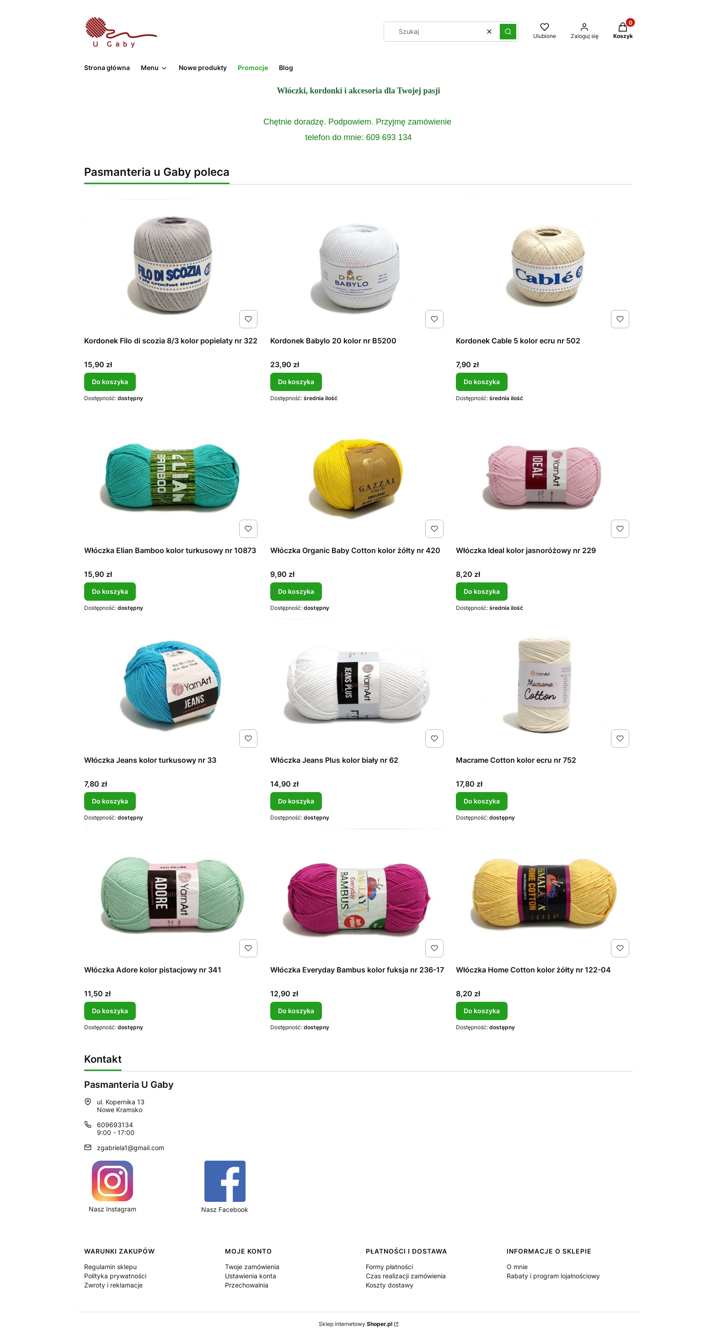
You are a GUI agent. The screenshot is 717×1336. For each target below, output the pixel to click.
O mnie (517, 1267)
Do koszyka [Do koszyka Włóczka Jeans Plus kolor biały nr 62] (296, 801)
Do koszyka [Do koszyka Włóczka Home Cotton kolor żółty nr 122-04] (482, 1011)
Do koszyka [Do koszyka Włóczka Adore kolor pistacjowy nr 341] (110, 1011)
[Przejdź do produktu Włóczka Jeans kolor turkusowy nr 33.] (172, 685)
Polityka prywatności (115, 1276)
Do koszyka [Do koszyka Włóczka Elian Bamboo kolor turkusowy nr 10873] (110, 591)
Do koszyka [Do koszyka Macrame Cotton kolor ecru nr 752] (482, 801)
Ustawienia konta (250, 1276)
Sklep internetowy (355, 1323)
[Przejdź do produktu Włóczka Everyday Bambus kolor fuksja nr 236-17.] (358, 894)
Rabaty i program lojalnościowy (553, 1276)
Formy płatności (389, 1267)
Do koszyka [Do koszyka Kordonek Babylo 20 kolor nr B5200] (296, 382)
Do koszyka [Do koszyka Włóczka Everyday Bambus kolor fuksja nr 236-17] (296, 1011)
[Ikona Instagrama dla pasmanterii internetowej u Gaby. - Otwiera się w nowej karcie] (112, 1186)
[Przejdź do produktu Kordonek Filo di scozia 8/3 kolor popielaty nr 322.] (172, 265)
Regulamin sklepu (110, 1267)
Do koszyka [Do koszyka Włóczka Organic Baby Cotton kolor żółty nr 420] (296, 591)
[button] (508, 31)
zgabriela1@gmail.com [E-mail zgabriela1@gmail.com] (130, 1147)
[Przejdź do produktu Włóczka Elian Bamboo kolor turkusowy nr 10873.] (172, 475)
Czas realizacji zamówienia (406, 1276)
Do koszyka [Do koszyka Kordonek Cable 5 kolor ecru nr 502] (482, 382)
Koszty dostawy (389, 1285)
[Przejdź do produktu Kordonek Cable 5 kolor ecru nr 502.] (544, 265)
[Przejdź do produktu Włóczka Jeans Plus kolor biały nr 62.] (358, 685)
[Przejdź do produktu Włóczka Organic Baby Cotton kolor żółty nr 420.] (358, 475)
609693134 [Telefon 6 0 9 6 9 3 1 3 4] (115, 1125)
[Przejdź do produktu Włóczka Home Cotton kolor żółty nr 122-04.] (544, 894)
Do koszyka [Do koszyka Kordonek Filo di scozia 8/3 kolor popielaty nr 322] (110, 382)
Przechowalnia (246, 1285)
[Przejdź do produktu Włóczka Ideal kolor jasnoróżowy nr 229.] (544, 475)
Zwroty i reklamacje (113, 1285)
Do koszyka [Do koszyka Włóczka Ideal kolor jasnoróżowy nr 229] (482, 591)
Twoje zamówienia (252, 1267)
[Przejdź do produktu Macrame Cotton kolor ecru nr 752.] (544, 685)
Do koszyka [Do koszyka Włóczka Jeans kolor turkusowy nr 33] (110, 801)
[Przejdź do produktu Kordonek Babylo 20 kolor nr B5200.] (358, 265)
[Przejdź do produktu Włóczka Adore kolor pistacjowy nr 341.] (172, 894)
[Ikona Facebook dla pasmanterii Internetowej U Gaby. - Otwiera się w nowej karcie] (225, 1187)
